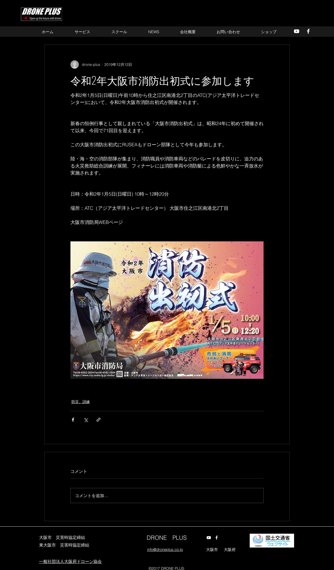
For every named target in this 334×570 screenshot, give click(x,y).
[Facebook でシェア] (72, 419)
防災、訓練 (80, 401)
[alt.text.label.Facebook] (308, 31)
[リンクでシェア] (98, 419)
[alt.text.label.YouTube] (296, 31)
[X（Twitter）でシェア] (85, 419)
